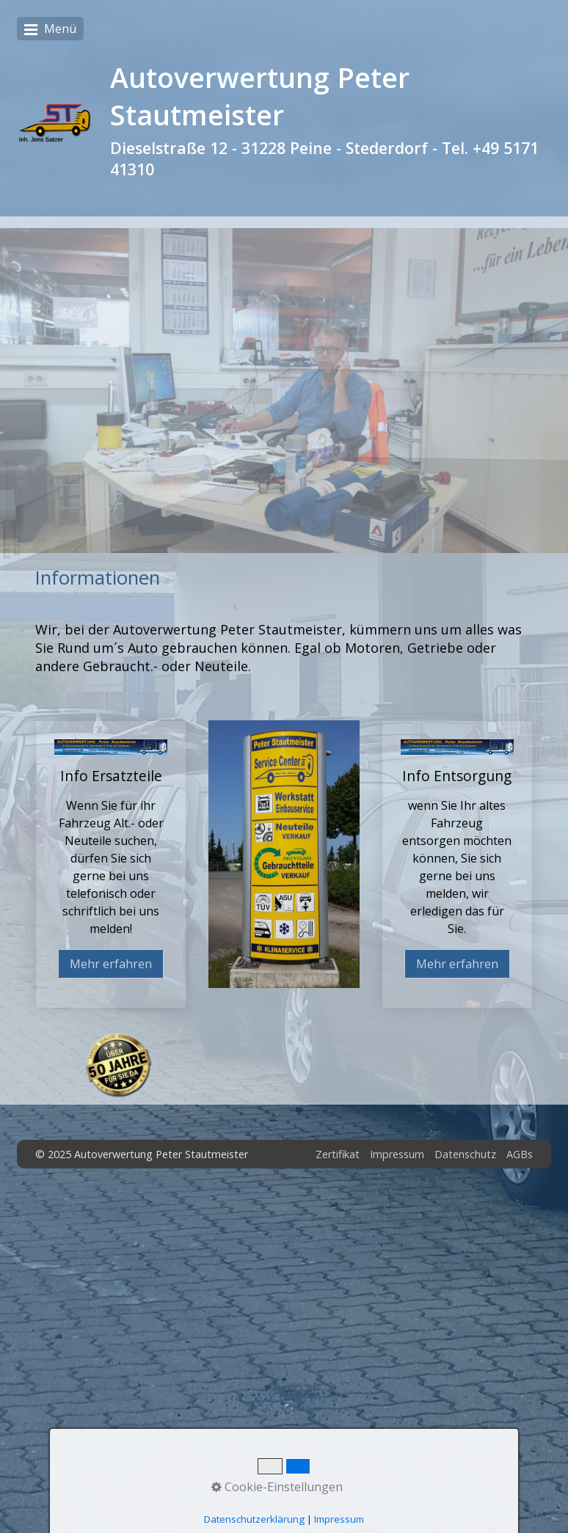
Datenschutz (465, 1154)
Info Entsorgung (457, 864)
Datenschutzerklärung (254, 1519)
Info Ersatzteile (111, 864)
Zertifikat (338, 1154)
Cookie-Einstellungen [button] (277, 1487)
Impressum (397, 1154)
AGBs (519, 1154)
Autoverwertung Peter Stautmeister (259, 96)
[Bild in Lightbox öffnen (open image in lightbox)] (284, 854)
